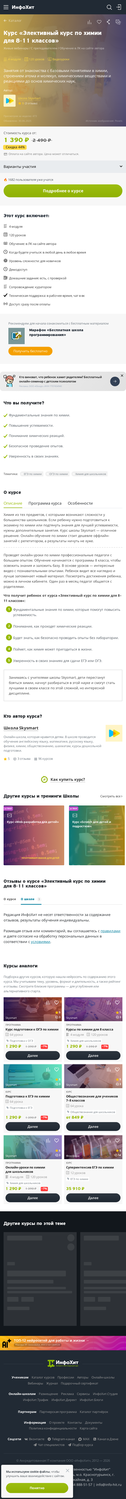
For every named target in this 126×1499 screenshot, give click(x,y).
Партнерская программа (58, 1412)
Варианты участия (63, 166)
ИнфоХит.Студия (105, 1394)
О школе (31, 899)
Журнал (52, 1383)
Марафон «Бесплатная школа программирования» (56, 332)
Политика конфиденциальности (53, 1428)
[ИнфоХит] (23, 7)
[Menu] (6, 7)
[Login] (119, 7)
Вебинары (35, 1383)
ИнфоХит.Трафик (35, 1400)
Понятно (37, 1488)
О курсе (10, 899)
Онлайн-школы (103, 1377)
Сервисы (83, 1394)
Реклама (67, 1394)
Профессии (65, 1377)
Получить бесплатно (30, 351)
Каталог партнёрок (94, 1412)
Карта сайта (88, 1428)
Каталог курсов (43, 1377)
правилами (110, 930)
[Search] (109, 7)
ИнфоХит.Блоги (91, 1400)
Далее (33, 1055)
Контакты (75, 1422)
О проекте (56, 1422)
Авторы (82, 1377)
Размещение (48, 1394)
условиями (40, 941)
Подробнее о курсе (63, 190)
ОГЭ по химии (58, 474)
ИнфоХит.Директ (64, 1400)
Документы (93, 1422)
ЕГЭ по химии (33, 474)
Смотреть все (111, 796)
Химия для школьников (90, 474)
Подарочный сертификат (79, 1383)
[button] (90, 22)
